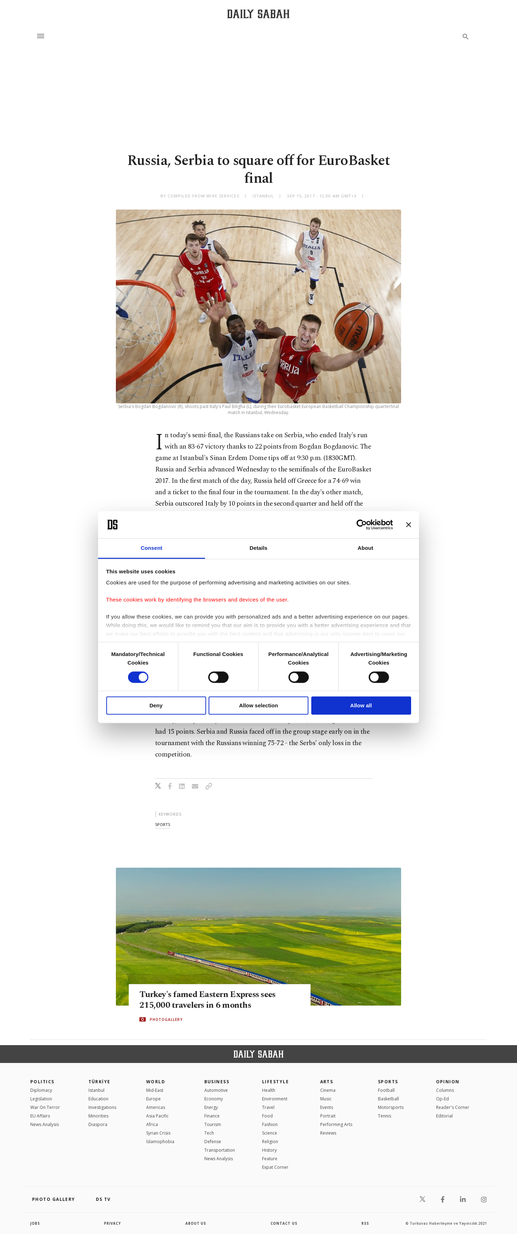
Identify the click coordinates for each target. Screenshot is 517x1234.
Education (98, 1099)
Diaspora (97, 1124)
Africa (152, 1124)
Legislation (41, 1099)
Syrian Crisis (158, 1133)
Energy (211, 1107)
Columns (445, 1090)
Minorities (98, 1116)
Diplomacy (41, 1090)
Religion (270, 1142)
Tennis (384, 1116)
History (269, 1150)
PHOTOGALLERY (166, 1019)
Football (386, 1090)
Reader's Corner (452, 1107)
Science (269, 1133)
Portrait (328, 1116)
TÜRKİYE (99, 1082)
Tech (209, 1133)
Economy (213, 1099)
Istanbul (96, 1090)
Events (326, 1107)
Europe (153, 1099)
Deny (156, 706)
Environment (274, 1099)
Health (268, 1090)
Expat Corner (275, 1167)
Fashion (270, 1124)
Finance (212, 1116)
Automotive (216, 1090)
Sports (388, 1082)
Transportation (219, 1150)
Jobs (35, 1223)
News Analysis (44, 1124)
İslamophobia (160, 1142)
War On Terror (45, 1107)
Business (217, 1082)
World (155, 1082)
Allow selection (258, 706)
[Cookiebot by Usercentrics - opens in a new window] (362, 524)
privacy (113, 1223)
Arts (326, 1082)
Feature (269, 1159)
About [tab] (365, 548)
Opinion (448, 1082)
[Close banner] (408, 524)
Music (326, 1099)
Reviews (328, 1133)
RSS (365, 1223)
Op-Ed (442, 1099)
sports (162, 824)
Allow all (361, 706)
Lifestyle (275, 1082)
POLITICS (42, 1082)
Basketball (388, 1099)
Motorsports (391, 1107)
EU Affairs (40, 1116)
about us (196, 1223)
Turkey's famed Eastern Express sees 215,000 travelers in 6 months (210, 1000)
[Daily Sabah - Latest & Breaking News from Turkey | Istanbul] (258, 13)
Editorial (444, 1116)
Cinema (328, 1090)
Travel (268, 1107)
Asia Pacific (157, 1116)
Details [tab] (258, 548)
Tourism (212, 1124)
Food (267, 1116)
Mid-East (154, 1090)
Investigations (102, 1107)
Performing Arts (336, 1124)
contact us (284, 1223)
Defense (212, 1142)
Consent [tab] (152, 548)
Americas (155, 1107)
